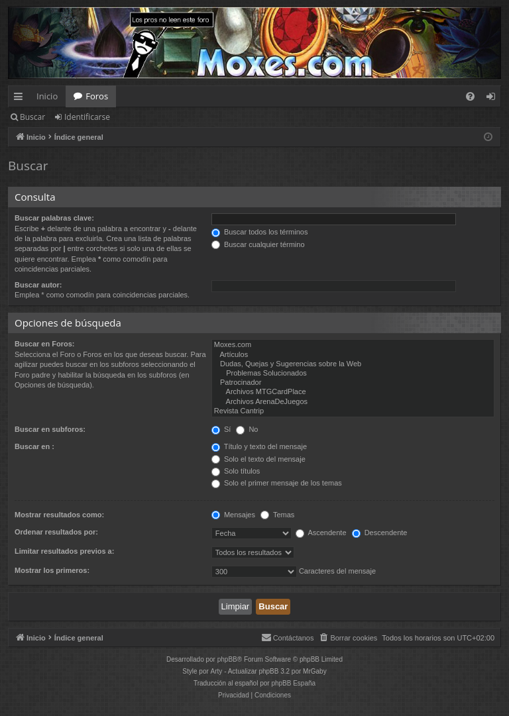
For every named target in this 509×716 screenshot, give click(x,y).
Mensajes (233, 515)
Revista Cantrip (353, 411)
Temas (277, 515)
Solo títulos (235, 471)
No (247, 429)
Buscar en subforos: (50, 429)
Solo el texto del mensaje (258, 459)
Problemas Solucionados (353, 373)
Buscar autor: (38, 285)
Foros (96, 96)
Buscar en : (34, 446)
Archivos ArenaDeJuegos (353, 402)
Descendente (380, 533)
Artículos (353, 355)
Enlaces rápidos (20, 98)
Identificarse (87, 117)
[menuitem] (470, 96)
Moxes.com (353, 345)
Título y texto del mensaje (259, 446)
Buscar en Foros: (44, 344)
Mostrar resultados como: (59, 515)
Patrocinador (353, 382)
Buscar (32, 117)
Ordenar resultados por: (56, 532)
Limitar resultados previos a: (64, 551)
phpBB (227, 659)
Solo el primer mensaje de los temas (276, 483)
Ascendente (321, 533)
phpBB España (293, 683)
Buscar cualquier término (258, 244)
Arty (217, 671)
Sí (221, 429)
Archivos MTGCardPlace (353, 392)
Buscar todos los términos (259, 232)
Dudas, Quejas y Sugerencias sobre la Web (353, 364)
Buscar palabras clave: (54, 218)
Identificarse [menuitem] (494, 98)
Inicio (47, 96)
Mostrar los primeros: (52, 570)
